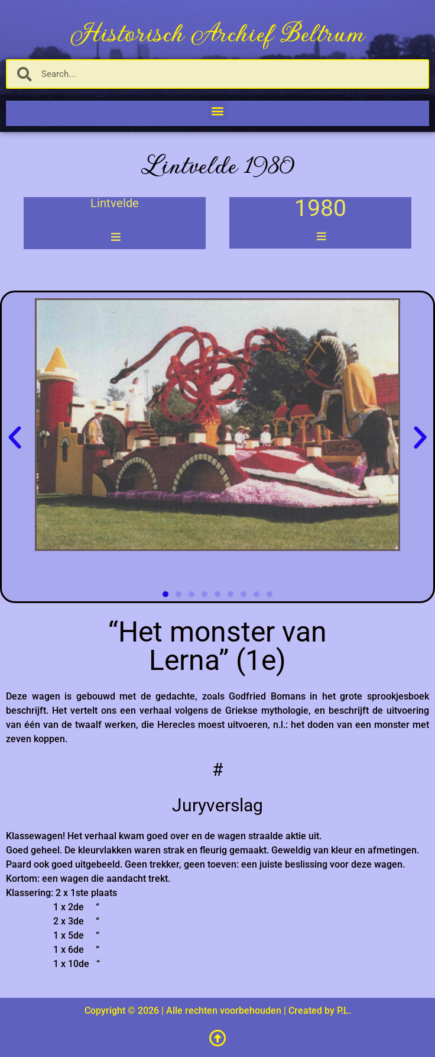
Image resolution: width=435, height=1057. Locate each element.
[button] (218, 110)
